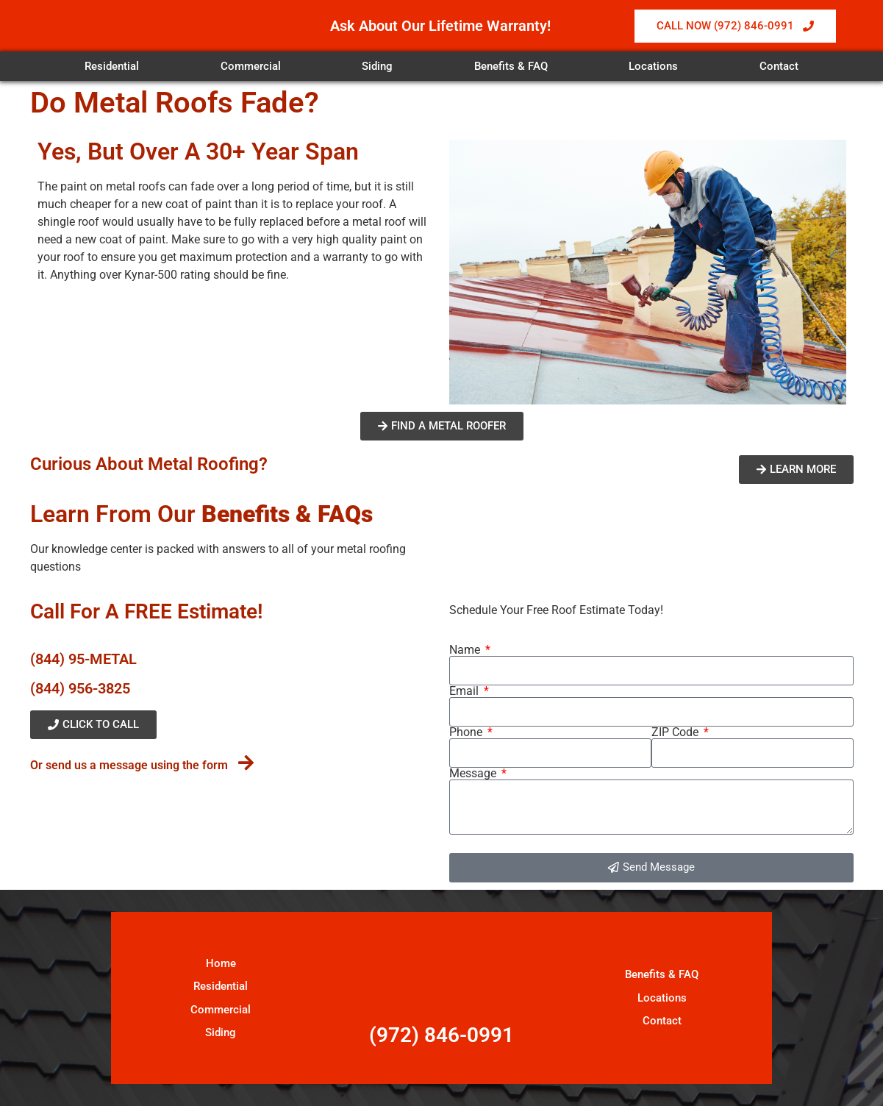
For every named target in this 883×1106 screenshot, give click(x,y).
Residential (112, 66)
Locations (653, 66)
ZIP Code (676, 732)
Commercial (251, 66)
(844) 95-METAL (83, 659)
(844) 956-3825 (80, 688)
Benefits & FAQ (511, 66)
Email (465, 691)
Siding (377, 66)
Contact (778, 66)
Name (466, 650)
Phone (467, 732)
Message (474, 773)
